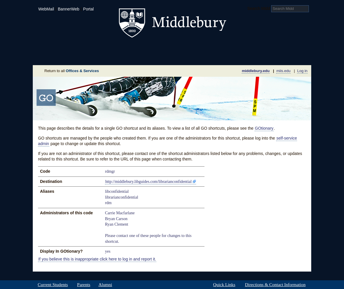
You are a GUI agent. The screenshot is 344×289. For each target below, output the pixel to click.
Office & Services (283, 56)
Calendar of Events (227, 56)
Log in (302, 71)
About (61, 56)
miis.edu (283, 71)
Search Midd (258, 8)
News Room (179, 56)
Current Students (53, 284)
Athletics (186, 47)
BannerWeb (68, 9)
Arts (219, 47)
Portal (88, 9)
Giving (146, 56)
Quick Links (224, 284)
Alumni (105, 284)
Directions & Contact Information (275, 284)
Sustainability (111, 56)
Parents (84, 284)
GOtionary (264, 128)
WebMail (46, 9)
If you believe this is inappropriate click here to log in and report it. (97, 259)
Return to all (71, 71)
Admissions (53, 47)
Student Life (143, 47)
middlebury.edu (256, 71)
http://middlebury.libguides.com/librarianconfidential (148, 181)
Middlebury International (273, 47)
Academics (98, 47)
